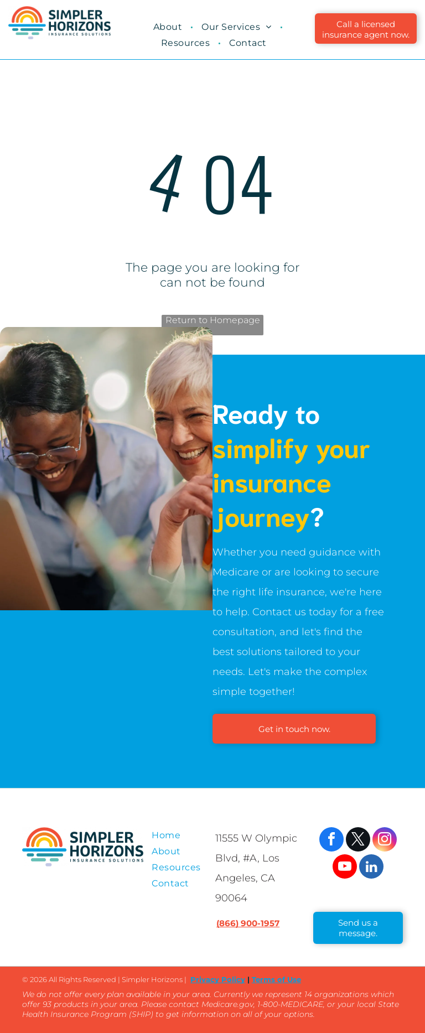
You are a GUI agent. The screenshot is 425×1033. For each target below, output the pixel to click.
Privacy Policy (217, 979)
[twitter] (358, 840)
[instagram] (384, 840)
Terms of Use (276, 979)
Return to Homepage (212, 320)
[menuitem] (169, 27)
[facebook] (331, 840)
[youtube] (345, 867)
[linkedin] (371, 867)
